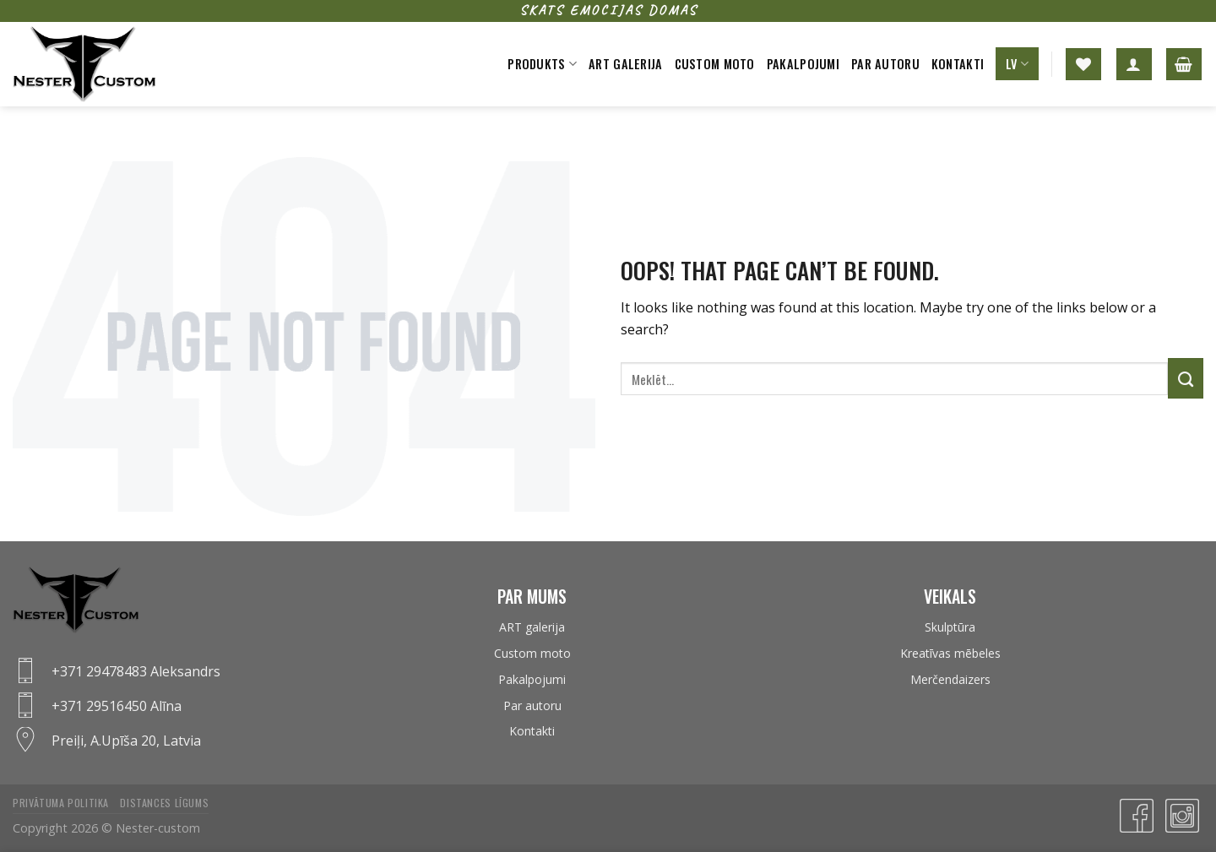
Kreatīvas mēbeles (950, 653)
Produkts (542, 64)
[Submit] (1185, 378)
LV (1017, 64)
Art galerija (625, 64)
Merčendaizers (950, 679)
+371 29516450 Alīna (117, 706)
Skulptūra (950, 627)
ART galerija (532, 627)
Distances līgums (164, 803)
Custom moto (715, 64)
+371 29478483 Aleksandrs (136, 671)
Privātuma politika (61, 803)
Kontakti (957, 64)
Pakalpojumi (803, 64)
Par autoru (885, 64)
